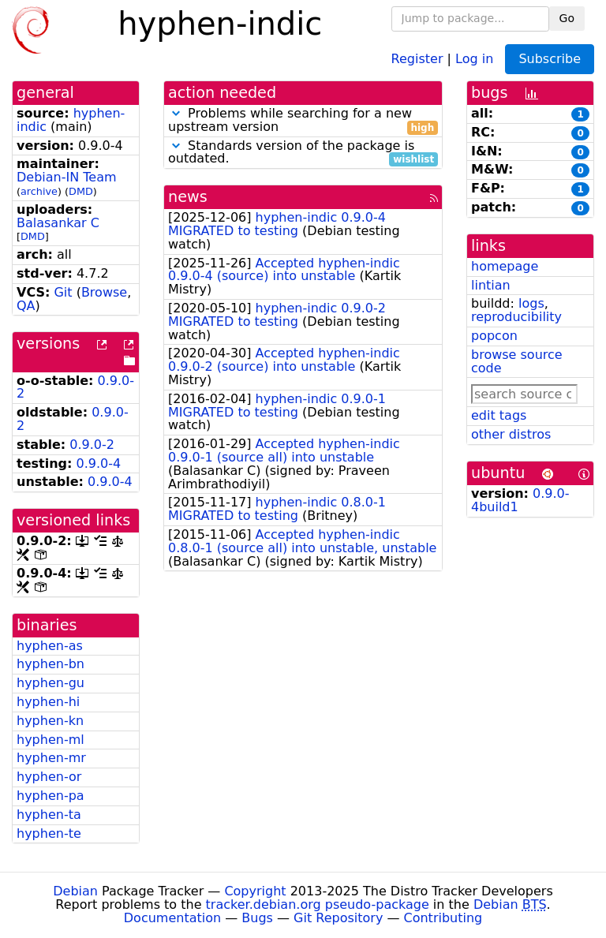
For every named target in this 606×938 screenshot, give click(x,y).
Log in (474, 57)
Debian (75, 891)
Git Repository (338, 917)
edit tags (498, 415)
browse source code (517, 361)
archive (39, 191)
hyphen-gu (50, 682)
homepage (504, 266)
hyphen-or (49, 776)
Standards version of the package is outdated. (303, 153)
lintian (491, 285)
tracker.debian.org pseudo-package (317, 904)
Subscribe (549, 58)
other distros (511, 434)
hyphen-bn (50, 663)
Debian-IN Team (67, 177)
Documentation (172, 917)
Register (417, 57)
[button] (176, 113)
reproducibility (516, 316)
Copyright (255, 891)
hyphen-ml (50, 739)
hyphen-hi (48, 701)
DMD (81, 191)
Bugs (257, 917)
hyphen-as (50, 645)
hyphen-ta (49, 814)
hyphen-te (49, 833)
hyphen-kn (50, 720)
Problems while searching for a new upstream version (303, 120)
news (188, 197)
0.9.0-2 (91, 444)
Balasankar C (58, 222)
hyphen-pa (50, 795)
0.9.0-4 (99, 463)
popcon (494, 335)
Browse (104, 292)
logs (531, 303)
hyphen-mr (51, 757)
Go (566, 18)
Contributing (443, 917)
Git (63, 292)
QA (26, 305)
